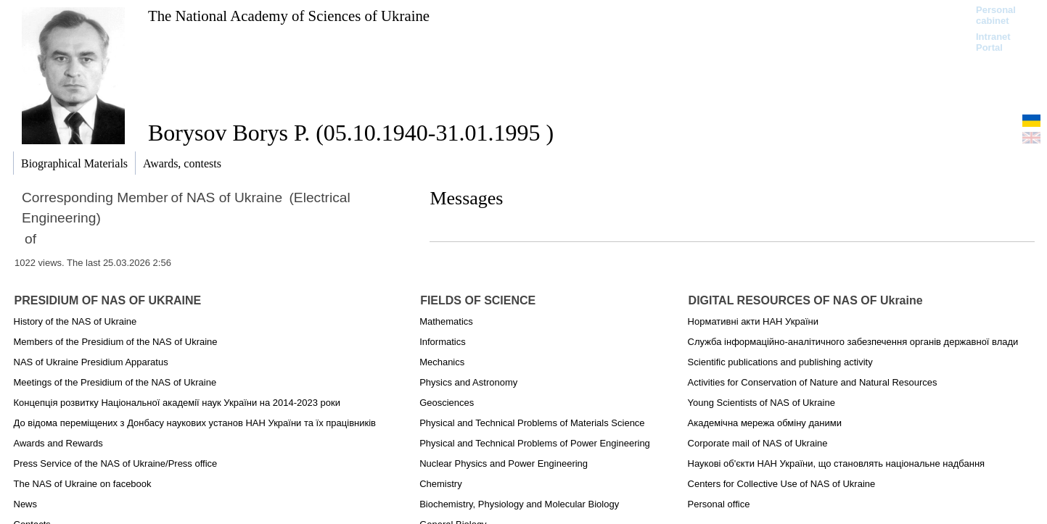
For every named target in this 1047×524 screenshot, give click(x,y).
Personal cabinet (996, 15)
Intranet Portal (993, 42)
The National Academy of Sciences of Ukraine (289, 15)
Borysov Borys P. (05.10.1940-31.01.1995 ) (351, 133)
